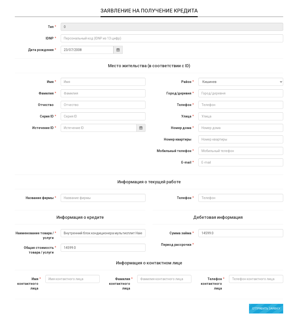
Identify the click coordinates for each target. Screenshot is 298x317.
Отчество (46, 105)
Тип (51, 27)
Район (186, 82)
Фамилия (46, 93)
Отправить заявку (266, 308)
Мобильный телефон (174, 151)
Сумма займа (180, 233)
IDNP (50, 38)
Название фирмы (40, 198)
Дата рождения (41, 50)
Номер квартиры (177, 139)
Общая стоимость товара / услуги (39, 250)
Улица (186, 116)
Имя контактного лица (27, 283)
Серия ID (47, 116)
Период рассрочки (176, 245)
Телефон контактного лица (211, 283)
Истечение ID (43, 128)
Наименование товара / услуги (35, 235)
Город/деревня (178, 93)
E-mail (186, 162)
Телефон (184, 105)
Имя (50, 82)
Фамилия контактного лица (119, 283)
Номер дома (181, 128)
